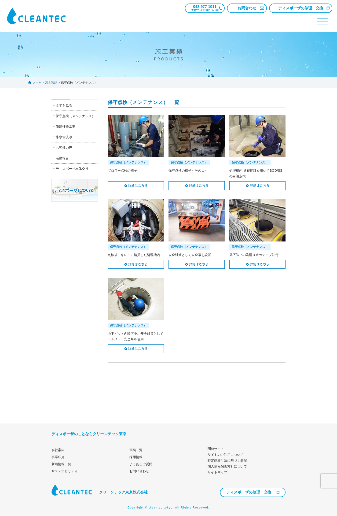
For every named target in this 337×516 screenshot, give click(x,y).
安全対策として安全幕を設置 (189, 255)
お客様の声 (64, 147)
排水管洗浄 (64, 137)
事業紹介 (58, 457)
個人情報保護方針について (227, 466)
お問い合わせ (139, 471)
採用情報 (136, 457)
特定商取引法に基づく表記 (227, 460)
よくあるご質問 (140, 464)
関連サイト (216, 449)
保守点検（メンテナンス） (75, 116)
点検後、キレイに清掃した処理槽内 (134, 255)
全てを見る (64, 105)
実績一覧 (136, 450)
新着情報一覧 (61, 464)
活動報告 (62, 158)
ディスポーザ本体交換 (72, 169)
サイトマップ (217, 472)
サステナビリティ (64, 471)
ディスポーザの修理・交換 (300, 8)
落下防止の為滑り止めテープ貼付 (253, 255)
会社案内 (58, 450)
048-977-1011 (205, 8)
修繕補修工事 (65, 126)
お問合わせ (247, 8)
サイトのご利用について (226, 455)
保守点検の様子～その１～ (188, 170)
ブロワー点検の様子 (122, 170)
